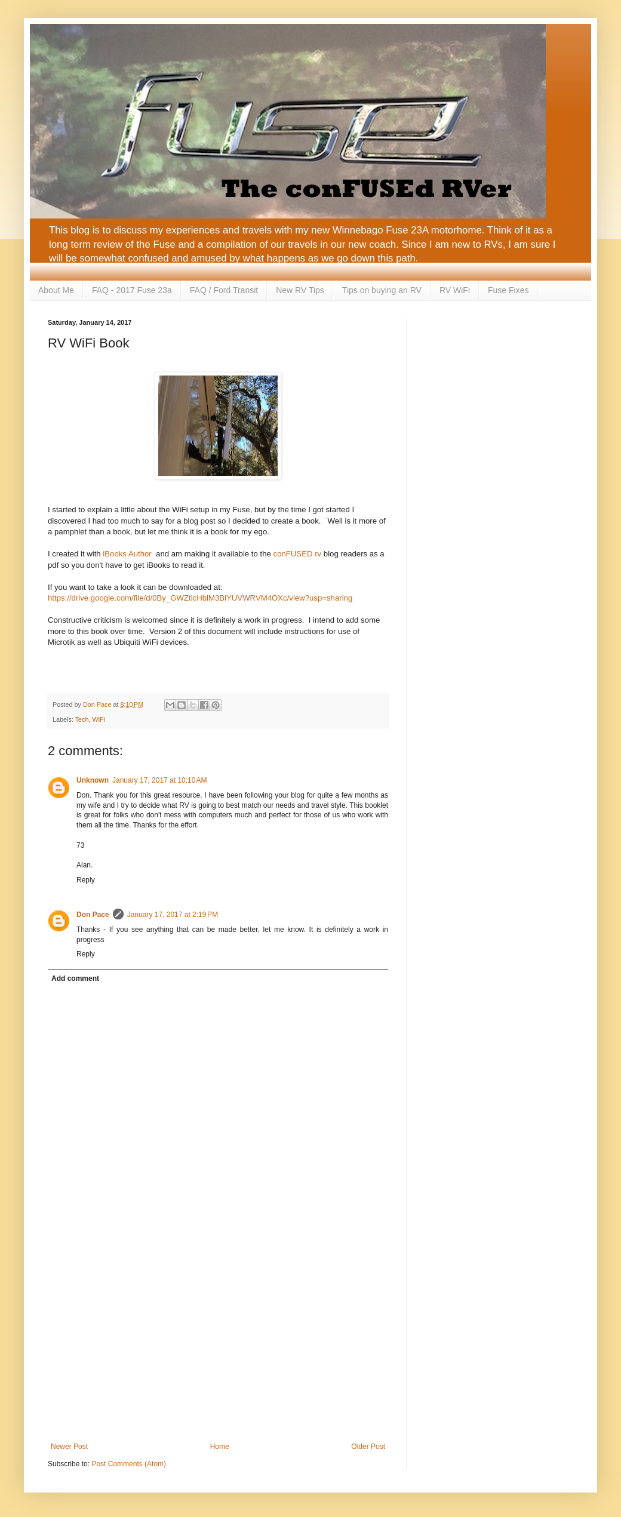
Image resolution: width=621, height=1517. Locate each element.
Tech (82, 719)
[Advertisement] (218, 1343)
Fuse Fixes (508, 290)
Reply (85, 880)
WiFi (98, 719)
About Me (56, 290)
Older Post (368, 1446)
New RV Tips (300, 290)
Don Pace (92, 914)
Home (219, 1446)
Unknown (92, 780)
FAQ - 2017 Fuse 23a (132, 290)
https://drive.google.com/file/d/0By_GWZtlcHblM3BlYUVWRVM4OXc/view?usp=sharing (200, 597)
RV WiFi (454, 290)
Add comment (75, 978)
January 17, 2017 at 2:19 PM (172, 914)
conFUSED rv (297, 553)
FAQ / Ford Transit (224, 290)
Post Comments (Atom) (128, 1464)
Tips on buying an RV (382, 290)
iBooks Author (127, 553)
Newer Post (69, 1446)
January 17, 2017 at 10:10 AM (159, 780)
